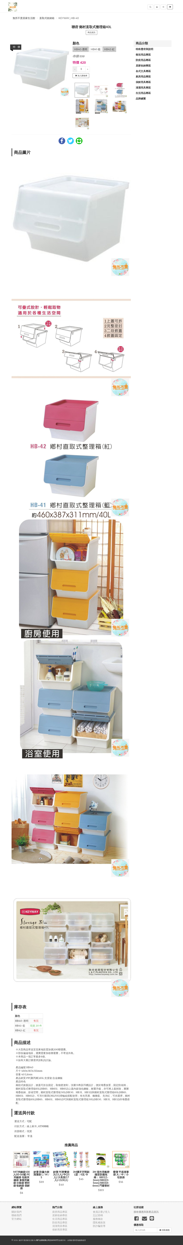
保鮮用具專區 (143, 82)
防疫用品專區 (143, 60)
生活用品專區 (143, 92)
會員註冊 (98, 1211)
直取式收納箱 (46, 18)
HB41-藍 (96, 49)
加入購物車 (81, 75)
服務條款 (98, 1218)
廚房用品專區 (143, 76)
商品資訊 (91, 32)
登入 (107, 1211)
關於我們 (17, 1211)
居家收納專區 (143, 65)
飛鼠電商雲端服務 (75, 1240)
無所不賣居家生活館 (24, 18)
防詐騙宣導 (99, 1226)
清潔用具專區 (143, 87)
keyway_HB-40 (69, 18)
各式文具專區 (143, 71)
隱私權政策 (99, 1222)
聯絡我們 (17, 1215)
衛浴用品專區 (143, 54)
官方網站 (17, 1218)
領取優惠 (164, 1230)
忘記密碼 (98, 1215)
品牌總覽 (141, 98)
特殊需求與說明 (144, 49)
